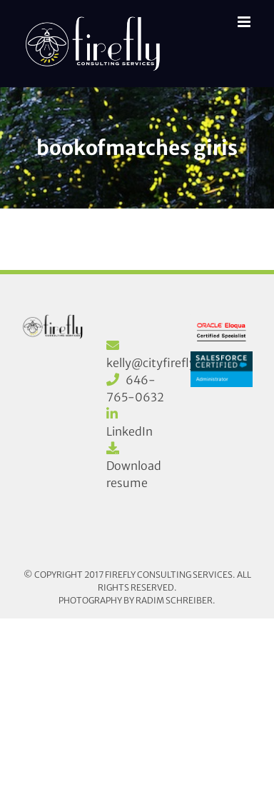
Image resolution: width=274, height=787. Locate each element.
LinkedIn (129, 431)
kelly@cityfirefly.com (164, 363)
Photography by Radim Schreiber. (137, 600)
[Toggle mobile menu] (245, 21)
